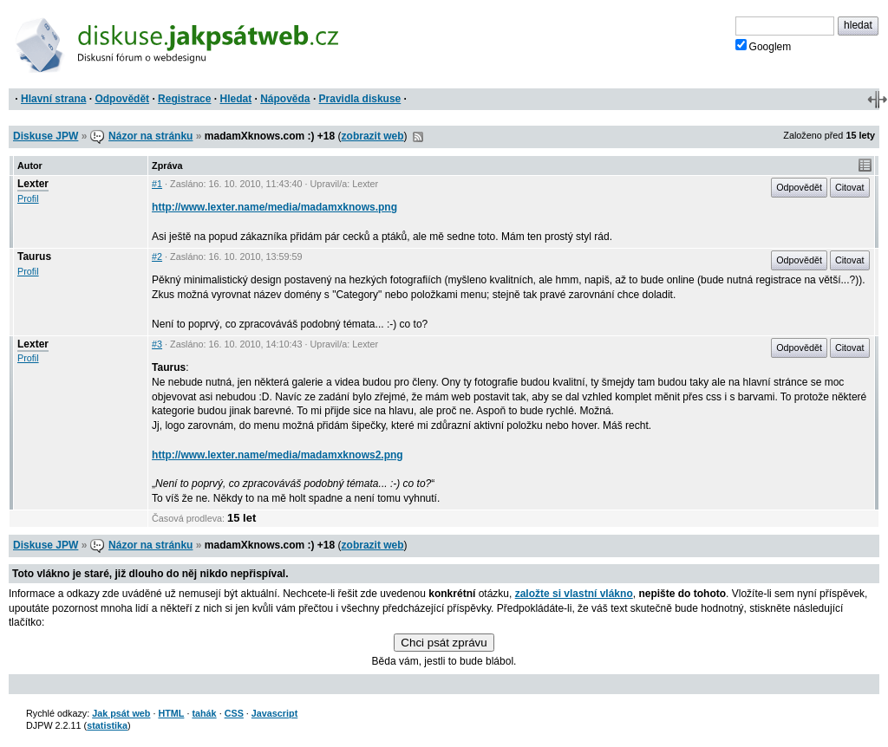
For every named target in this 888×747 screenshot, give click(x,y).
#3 (157, 344)
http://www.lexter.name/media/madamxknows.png (274, 207)
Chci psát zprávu (443, 642)
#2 (157, 256)
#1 (157, 184)
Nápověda (285, 99)
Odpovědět (122, 99)
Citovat (850, 187)
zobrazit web (373, 136)
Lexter (33, 184)
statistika (107, 725)
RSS (418, 137)
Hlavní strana (53, 99)
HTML (171, 713)
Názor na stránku (150, 136)
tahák (204, 713)
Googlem (763, 46)
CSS (234, 713)
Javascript (274, 713)
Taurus (34, 256)
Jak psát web (121, 713)
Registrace (184, 99)
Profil (28, 198)
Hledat (235, 99)
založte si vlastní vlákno (574, 594)
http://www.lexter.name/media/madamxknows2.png (277, 455)
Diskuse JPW (45, 136)
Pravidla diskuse (360, 99)
